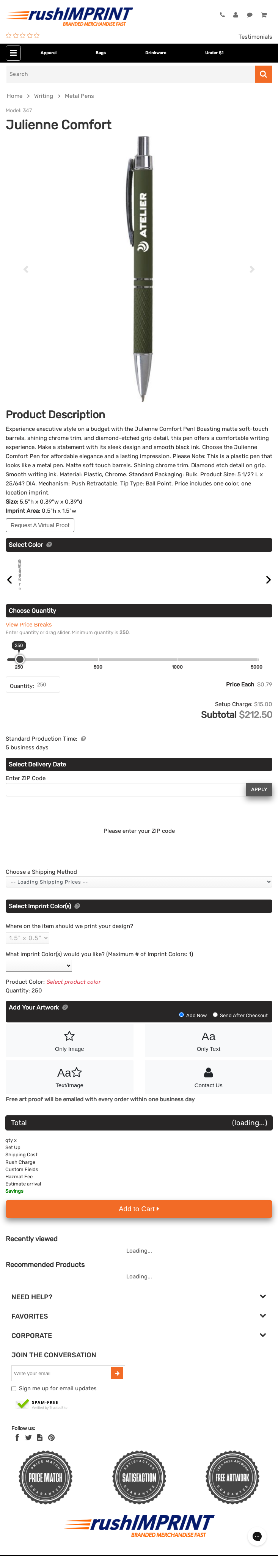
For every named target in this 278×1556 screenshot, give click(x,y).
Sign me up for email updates (58, 1397)
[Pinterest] (51, 1446)
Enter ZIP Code (26, 786)
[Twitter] (28, 1446)
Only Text (209, 1048)
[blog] (39, 1446)
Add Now (193, 1024)
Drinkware (155, 52)
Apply (259, 798)
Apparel (49, 52)
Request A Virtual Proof (40, 525)
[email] (62, 1382)
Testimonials (255, 36)
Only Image (70, 1048)
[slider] (20, 668)
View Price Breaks (29, 633)
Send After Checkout (240, 1024)
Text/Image (70, 1085)
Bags (101, 52)
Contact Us (209, 1085)
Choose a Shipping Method (41, 880)
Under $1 (214, 52)
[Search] (130, 74)
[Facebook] (17, 1446)
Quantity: (22, 694)
